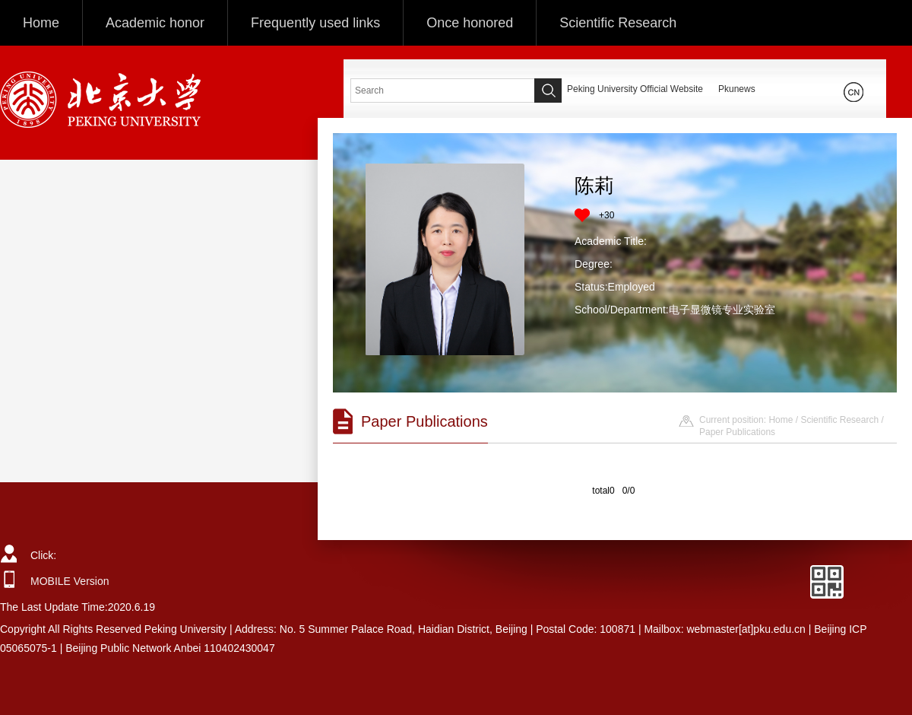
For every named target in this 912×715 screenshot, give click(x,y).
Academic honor (155, 22)
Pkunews (736, 89)
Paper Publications (737, 432)
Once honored (469, 22)
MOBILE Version (69, 581)
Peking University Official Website (635, 89)
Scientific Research (617, 22)
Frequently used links (315, 22)
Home (41, 22)
